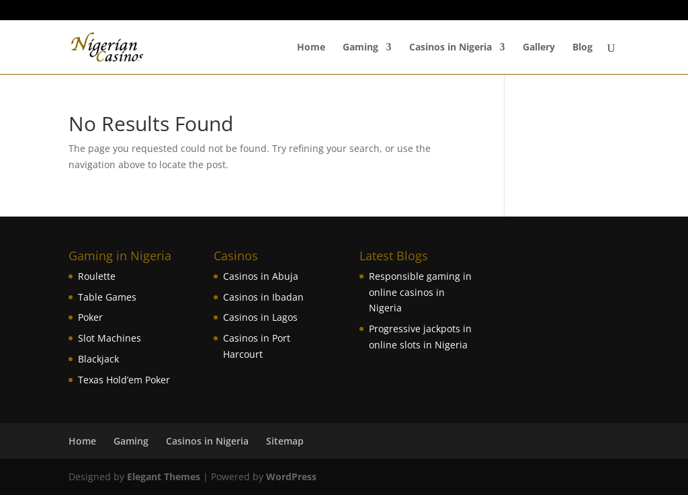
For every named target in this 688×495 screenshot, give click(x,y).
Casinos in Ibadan (263, 297)
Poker (90, 317)
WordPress (291, 476)
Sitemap (285, 440)
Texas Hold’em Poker (124, 379)
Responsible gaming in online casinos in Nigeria (420, 292)
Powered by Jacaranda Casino (562, 10)
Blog (582, 47)
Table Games (107, 297)
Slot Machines (109, 338)
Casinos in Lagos (260, 317)
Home (311, 47)
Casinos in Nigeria (450, 47)
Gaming (360, 47)
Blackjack (98, 358)
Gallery (539, 47)
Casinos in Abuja (260, 276)
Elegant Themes (163, 476)
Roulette (97, 276)
